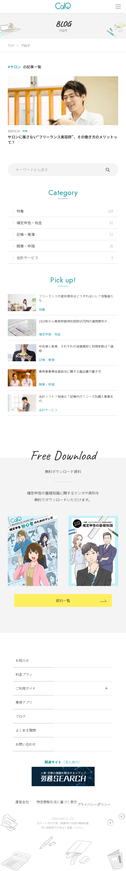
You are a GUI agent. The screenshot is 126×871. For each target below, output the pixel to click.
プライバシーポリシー (94, 804)
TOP (11, 45)
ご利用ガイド (62, 688)
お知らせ (22, 660)
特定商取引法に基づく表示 (57, 801)
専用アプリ (24, 702)
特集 (24, 131)
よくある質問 (26, 730)
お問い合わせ (26, 744)
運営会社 (22, 801)
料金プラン (24, 674)
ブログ (25, 45)
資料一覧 (63, 600)
